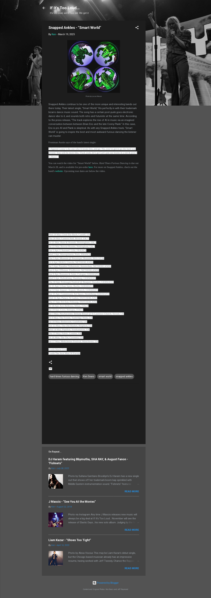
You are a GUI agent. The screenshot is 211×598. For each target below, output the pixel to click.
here (91, 167)
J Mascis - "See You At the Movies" (72, 501)
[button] (137, 28)
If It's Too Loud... (65, 8)
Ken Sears (88, 376)
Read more (132, 491)
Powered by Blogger (105, 582)
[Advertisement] (158, 70)
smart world (105, 376)
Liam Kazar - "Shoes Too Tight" (69, 540)
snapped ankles (124, 376)
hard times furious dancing (64, 376)
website (59, 171)
